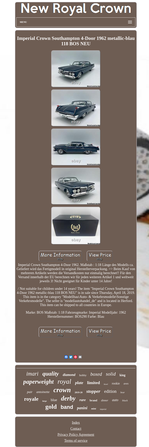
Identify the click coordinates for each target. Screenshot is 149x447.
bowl (106, 384)
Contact (75, 429)
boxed (96, 374)
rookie (116, 383)
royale (31, 399)
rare (82, 400)
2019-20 (78, 392)
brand (93, 400)
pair (29, 392)
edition (110, 391)
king (122, 375)
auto (115, 400)
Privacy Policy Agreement (76, 435)
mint (93, 408)
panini (82, 408)
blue (54, 400)
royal (64, 381)
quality (50, 373)
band (67, 407)
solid (111, 374)
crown (62, 390)
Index (76, 423)
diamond (69, 375)
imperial (103, 409)
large (44, 401)
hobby (83, 375)
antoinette (42, 392)
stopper (93, 391)
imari (32, 374)
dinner (104, 400)
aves (126, 383)
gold (51, 406)
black (125, 400)
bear (122, 392)
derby (68, 398)
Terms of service (75, 441)
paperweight (38, 381)
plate (79, 382)
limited (93, 382)
